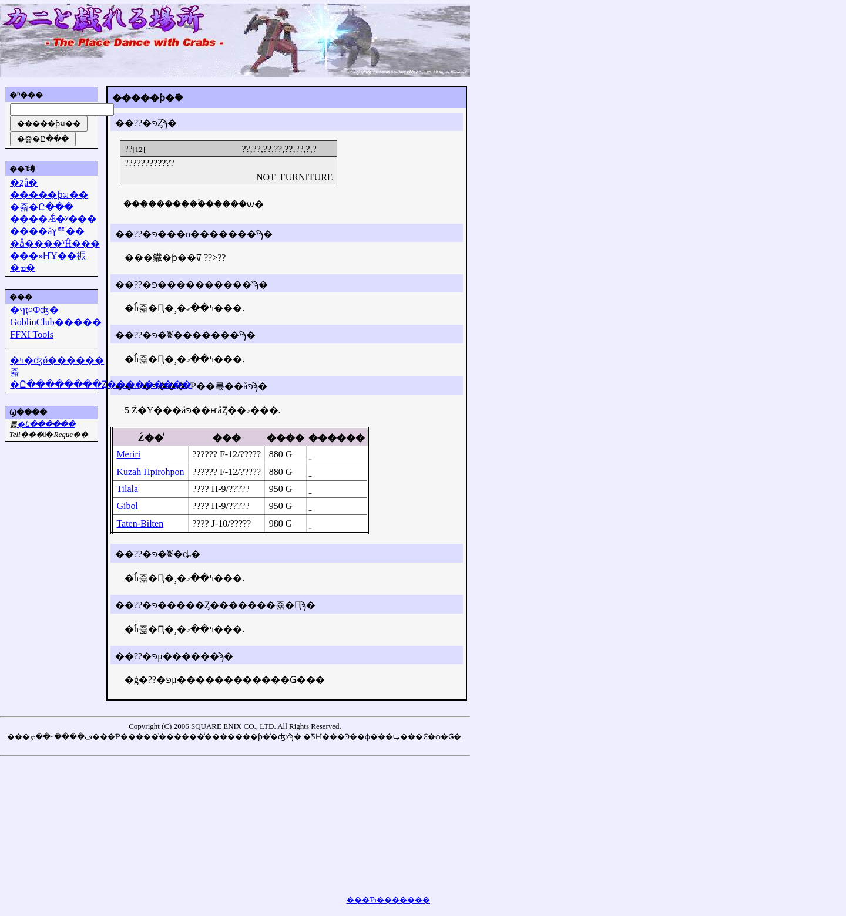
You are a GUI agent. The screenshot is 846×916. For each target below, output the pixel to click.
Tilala (127, 489)
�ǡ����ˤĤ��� (55, 243)
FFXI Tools (31, 334)
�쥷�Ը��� (41, 207)
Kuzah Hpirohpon (150, 472)
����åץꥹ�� (47, 231)
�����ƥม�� (49, 195)
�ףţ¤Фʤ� (34, 310)
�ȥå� (24, 182)
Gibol (126, 506)
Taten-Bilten (139, 523)
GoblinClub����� (56, 322)
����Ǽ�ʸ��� (53, 219)
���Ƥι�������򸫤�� (389, 899)
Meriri (128, 454)
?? (128, 149)
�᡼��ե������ (46, 424)
